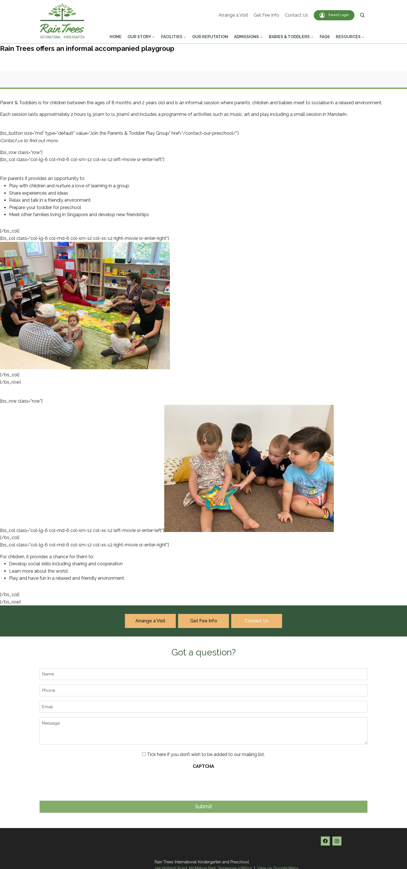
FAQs (325, 36)
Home (116, 36)
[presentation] (82, 783)
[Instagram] (336, 841)
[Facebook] (325, 841)
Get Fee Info (266, 15)
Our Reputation (210, 36)
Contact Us (296, 15)
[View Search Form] (362, 15)
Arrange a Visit (233, 15)
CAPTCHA (203, 766)
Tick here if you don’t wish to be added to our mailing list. (206, 754)
